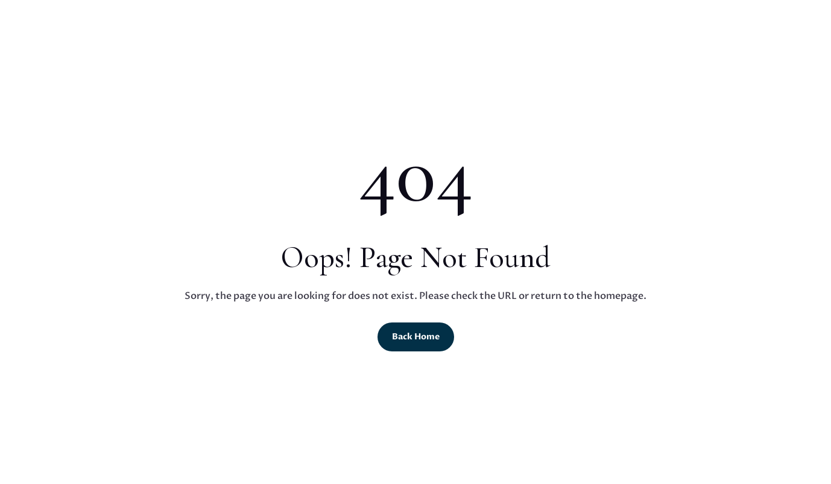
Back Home (416, 336)
